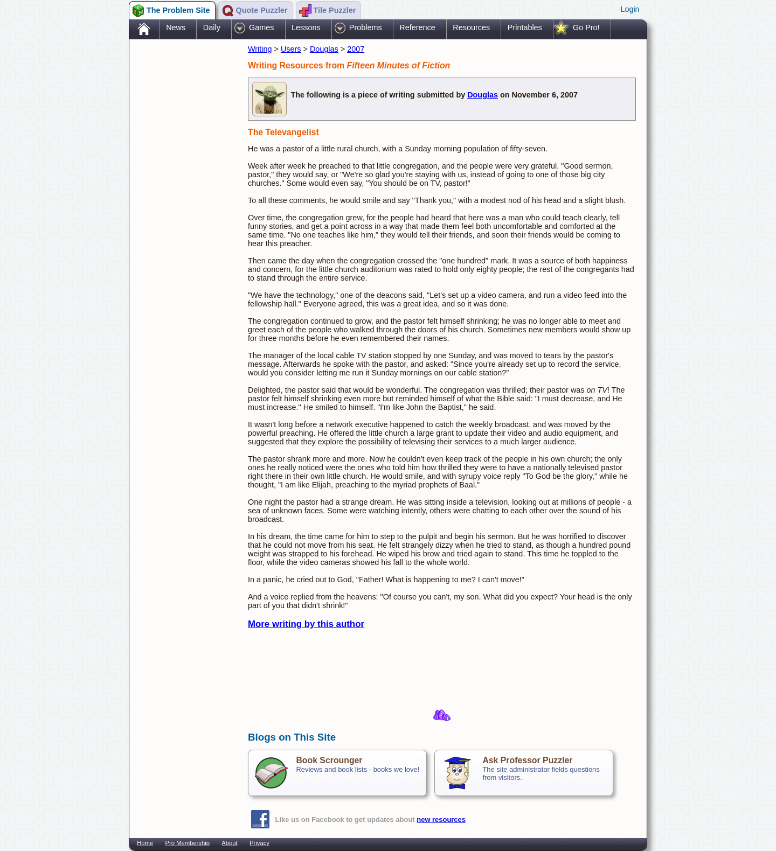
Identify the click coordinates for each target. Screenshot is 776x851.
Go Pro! (586, 27)
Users (291, 49)
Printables (525, 27)
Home (145, 843)
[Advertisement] (183, 211)
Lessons (306, 27)
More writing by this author (306, 624)
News (175, 27)
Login (629, 9)
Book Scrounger (329, 760)
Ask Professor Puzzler (527, 760)
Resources (471, 27)
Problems (365, 27)
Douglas (324, 49)
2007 (355, 49)
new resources (441, 819)
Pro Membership (187, 843)
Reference (417, 27)
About (229, 843)
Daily (211, 27)
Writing (260, 49)
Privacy (259, 843)
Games (261, 27)
